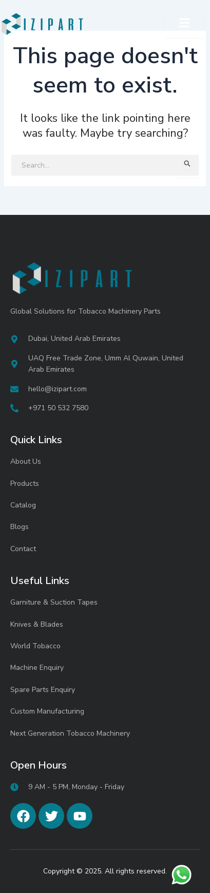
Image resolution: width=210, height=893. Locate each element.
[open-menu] (184, 24)
